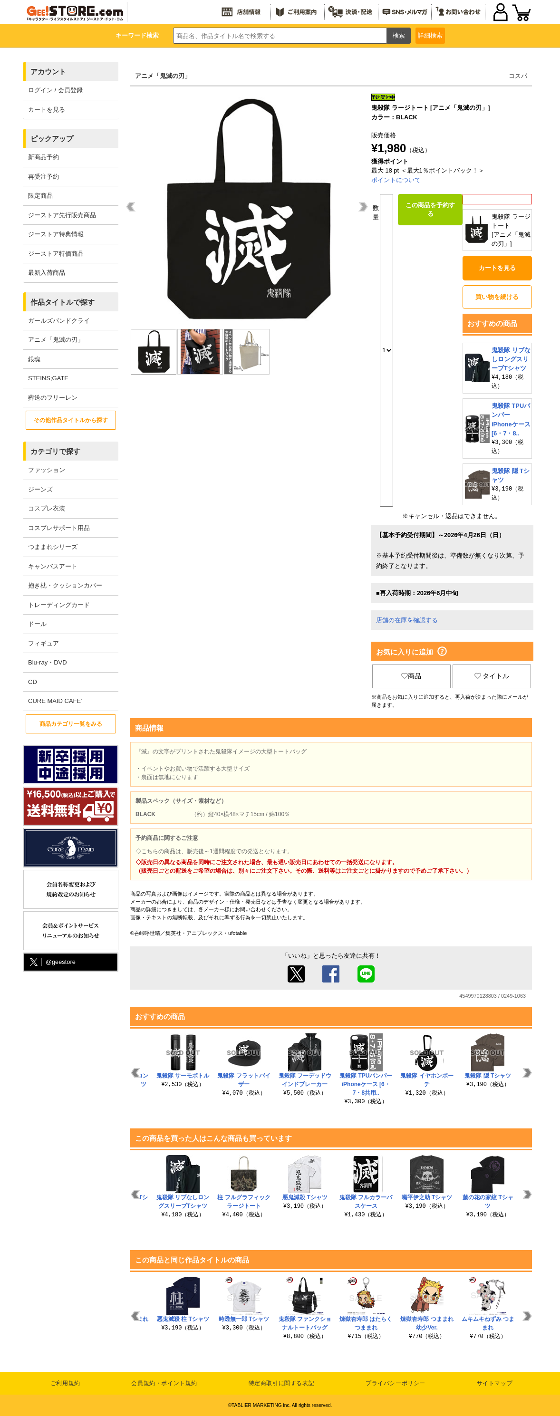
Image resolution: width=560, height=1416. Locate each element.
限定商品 (40, 195)
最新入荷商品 (46, 272)
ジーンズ (40, 489)
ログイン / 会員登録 (55, 90)
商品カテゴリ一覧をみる (70, 724)
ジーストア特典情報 (56, 234)
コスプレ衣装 (46, 508)
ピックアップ (51, 139)
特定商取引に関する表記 (282, 1383)
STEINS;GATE (48, 378)
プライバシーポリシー (395, 1383)
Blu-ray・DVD (47, 662)
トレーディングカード (59, 604)
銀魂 (34, 359)
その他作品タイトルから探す (71, 420)
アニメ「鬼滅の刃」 (56, 339)
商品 (411, 676)
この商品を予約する (430, 209)
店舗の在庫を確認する (407, 620)
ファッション (46, 469)
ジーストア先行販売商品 (62, 215)
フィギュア (43, 643)
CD (32, 681)
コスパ (518, 75)
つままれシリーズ (52, 546)
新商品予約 (43, 157)
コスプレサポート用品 (59, 527)
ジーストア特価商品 (56, 253)
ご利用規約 (65, 1383)
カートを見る (46, 109)
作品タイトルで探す (62, 302)
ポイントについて (396, 179)
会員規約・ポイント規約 (164, 1383)
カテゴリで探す (55, 451)
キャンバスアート (52, 566)
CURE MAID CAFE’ (55, 700)
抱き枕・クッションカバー (65, 585)
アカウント (48, 71)
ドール (37, 623)
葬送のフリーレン (52, 397)
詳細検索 (430, 35)
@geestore (52, 962)
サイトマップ (495, 1383)
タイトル (492, 676)
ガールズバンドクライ (59, 320)
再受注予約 (43, 176)
